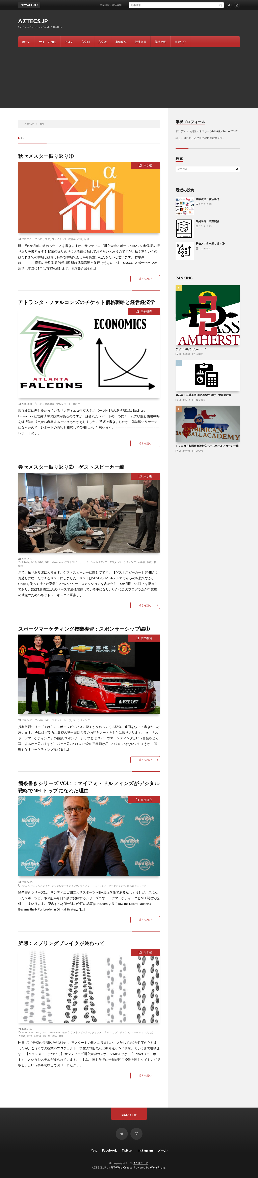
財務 (86, 239)
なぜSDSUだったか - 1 (191, 349)
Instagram (145, 1150)
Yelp (94, 1150)
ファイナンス (59, 239)
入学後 (102, 41)
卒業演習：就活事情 (115, 4)
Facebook (109, 1150)
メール (162, 1150)
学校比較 (151, 562)
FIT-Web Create (122, 1167)
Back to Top (129, 1114)
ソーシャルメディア (96, 562)
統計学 (72, 239)
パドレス (108, 1032)
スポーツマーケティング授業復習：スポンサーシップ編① (84, 629)
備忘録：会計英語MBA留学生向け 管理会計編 (203, 395)
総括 (79, 239)
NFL (40, 239)
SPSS (47, 239)
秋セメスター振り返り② (210, 243)
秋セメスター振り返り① (46, 156)
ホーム (26, 41)
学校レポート (63, 404)
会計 (152, 1032)
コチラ (219, 138)
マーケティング (81, 720)
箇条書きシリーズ (137, 885)
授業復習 (140, 41)
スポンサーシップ (61, 720)
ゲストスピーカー (74, 562)
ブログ (68, 41)
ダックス (97, 1032)
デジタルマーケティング (122, 562)
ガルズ (65, 1032)
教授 (29, 1036)
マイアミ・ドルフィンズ (93, 885)
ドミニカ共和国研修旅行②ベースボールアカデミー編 (207, 445)
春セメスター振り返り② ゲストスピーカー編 (71, 467)
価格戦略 (50, 404)
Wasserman (57, 562)
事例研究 (121, 41)
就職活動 (160, 41)
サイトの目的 (47, 41)
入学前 (85, 41)
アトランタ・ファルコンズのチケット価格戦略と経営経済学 (86, 302)
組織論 (37, 1036)
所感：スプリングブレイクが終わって (61, 943)
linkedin (25, 562)
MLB (33, 562)
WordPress (157, 1167)
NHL (44, 1032)
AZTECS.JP (33, 21)
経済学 (76, 404)
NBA (40, 562)
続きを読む (145, 278)
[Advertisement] (129, 77)
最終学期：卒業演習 (207, 221)
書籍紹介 (180, 41)
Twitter (127, 1150)
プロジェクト (122, 1032)
